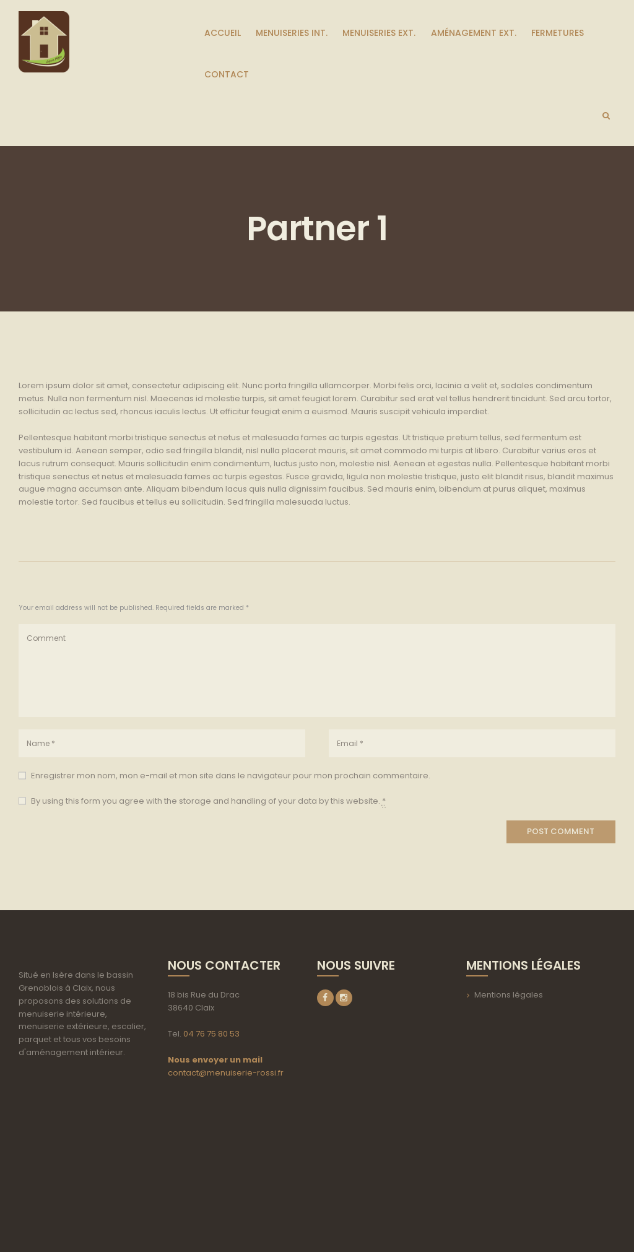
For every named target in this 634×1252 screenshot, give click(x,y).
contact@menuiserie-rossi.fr (226, 1073)
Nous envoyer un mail (215, 1060)
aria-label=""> (84, 1142)
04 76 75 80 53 (211, 1034)
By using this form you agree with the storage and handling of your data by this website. (208, 801)
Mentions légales (508, 995)
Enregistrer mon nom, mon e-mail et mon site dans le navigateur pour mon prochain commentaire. (230, 775)
